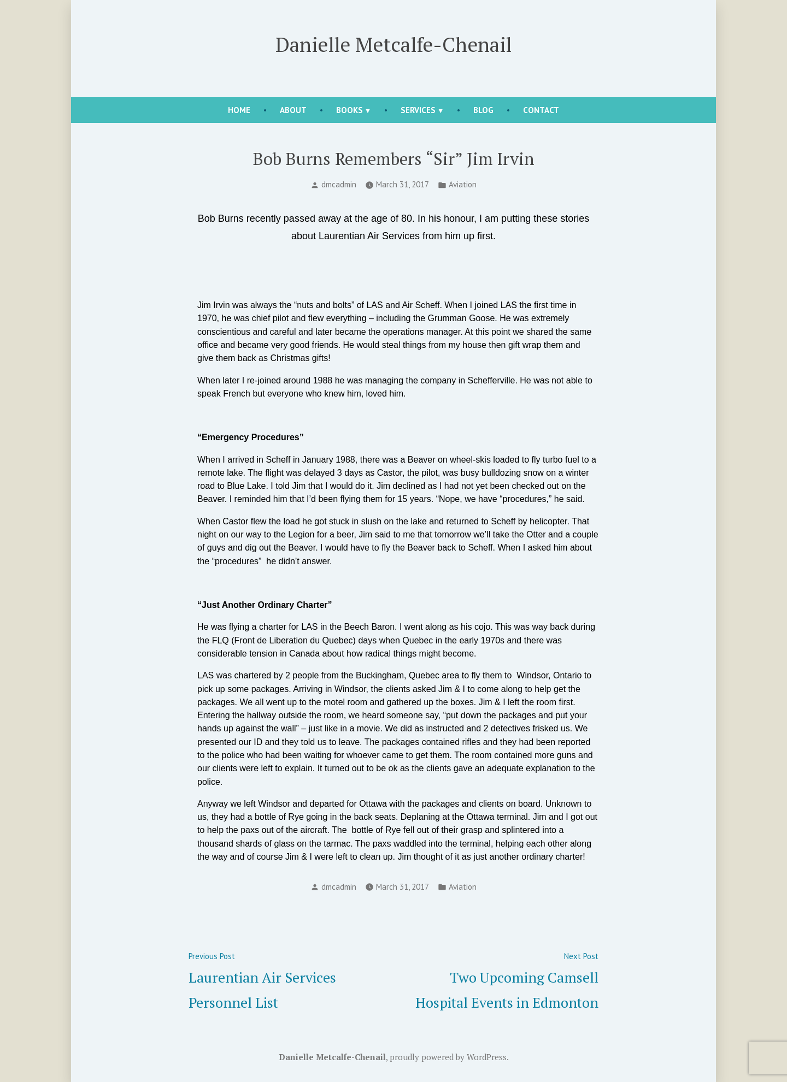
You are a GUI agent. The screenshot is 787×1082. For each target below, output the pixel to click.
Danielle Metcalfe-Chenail (393, 44)
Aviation (463, 184)
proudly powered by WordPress (448, 1056)
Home (239, 110)
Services (418, 110)
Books (349, 110)
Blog (483, 110)
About (293, 110)
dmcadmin (338, 184)
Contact (541, 110)
